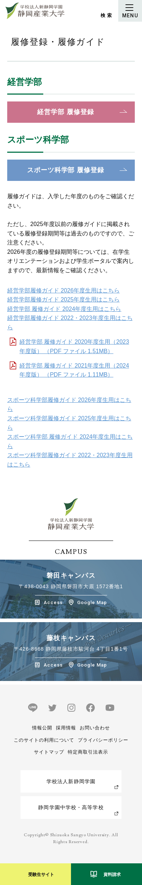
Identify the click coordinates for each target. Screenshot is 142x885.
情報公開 (42, 727)
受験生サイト (41, 874)
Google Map (92, 602)
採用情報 (66, 727)
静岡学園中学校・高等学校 (70, 807)
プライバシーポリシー (103, 740)
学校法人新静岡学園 (71, 781)
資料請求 (112, 874)
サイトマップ (49, 752)
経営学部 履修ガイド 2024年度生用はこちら (64, 309)
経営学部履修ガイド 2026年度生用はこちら (63, 290)
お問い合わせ (95, 727)
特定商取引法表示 (88, 752)
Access (53, 602)
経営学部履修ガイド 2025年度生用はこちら (63, 299)
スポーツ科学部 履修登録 (65, 170)
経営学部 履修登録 (65, 112)
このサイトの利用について (44, 740)
